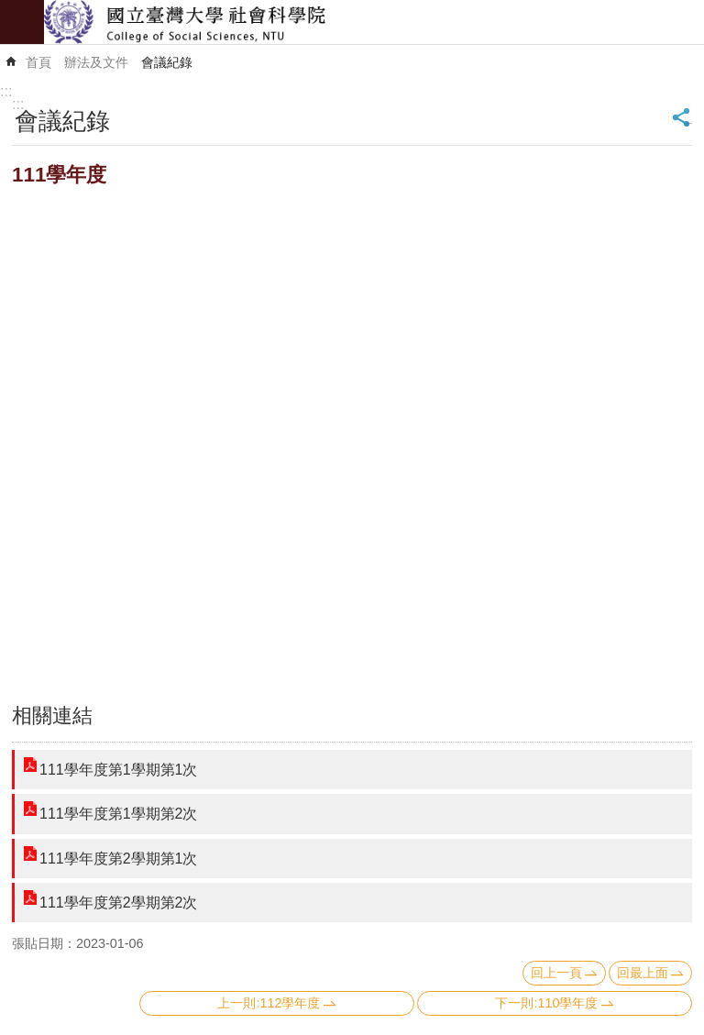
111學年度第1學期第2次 (118, 813)
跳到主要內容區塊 (9, 9)
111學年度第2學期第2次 (118, 902)
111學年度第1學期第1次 (118, 769)
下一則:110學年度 (546, 1003)
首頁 (38, 62)
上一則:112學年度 (268, 1003)
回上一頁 (556, 972)
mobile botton (22, 22)
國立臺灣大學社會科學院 (374, 22)
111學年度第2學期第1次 (118, 858)
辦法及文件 (96, 62)
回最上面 (642, 972)
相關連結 (52, 715)
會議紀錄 (166, 62)
